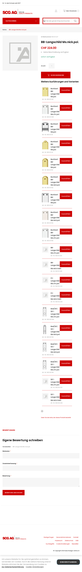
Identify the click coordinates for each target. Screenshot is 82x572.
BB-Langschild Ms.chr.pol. (55, 250)
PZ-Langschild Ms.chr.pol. (55, 281)
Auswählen (65, 90)
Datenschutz (69, 540)
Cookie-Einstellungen (35, 567)
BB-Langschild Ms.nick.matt (56, 265)
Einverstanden (68, 562)
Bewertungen (9, 430)
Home (4, 30)
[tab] (9, 430)
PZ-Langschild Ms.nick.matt (56, 296)
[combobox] (61, 21)
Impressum (58, 540)
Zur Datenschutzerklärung (13, 567)
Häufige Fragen (49, 537)
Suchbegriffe (50, 544)
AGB (77, 540)
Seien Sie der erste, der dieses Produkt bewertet (56, 417)
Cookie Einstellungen (63, 544)
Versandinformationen (63, 537)
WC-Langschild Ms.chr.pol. (55, 382)
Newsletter (75, 544)
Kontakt (75, 537)
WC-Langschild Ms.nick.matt (56, 397)
